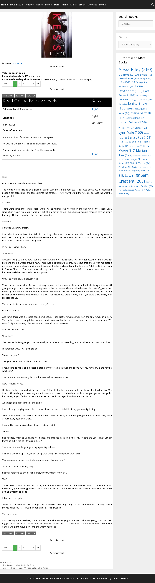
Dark (56, 4)
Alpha (65, 4)
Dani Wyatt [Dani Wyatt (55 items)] (144, 78)
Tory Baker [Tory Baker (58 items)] (125, 190)
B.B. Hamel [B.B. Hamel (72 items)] (126, 74)
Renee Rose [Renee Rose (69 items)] (127, 170)
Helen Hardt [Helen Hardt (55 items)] (142, 95)
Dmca (102, 4)
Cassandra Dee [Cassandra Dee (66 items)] (128, 78)
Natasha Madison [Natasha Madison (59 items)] (128, 159)
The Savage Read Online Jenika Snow (19, 565)
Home (4, 4)
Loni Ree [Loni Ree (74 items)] (139, 141)
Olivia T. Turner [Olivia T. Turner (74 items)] (140, 163)
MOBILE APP (16, 4)
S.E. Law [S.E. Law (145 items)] (129, 175)
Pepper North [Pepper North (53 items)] (143, 167)
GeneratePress (120, 578)
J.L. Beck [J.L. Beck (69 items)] (142, 99)
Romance (17, 63)
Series (48, 4)
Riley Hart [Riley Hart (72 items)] (142, 170)
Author (30, 4)
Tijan (95, 109)
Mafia (73, 4)
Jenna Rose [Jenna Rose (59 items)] (133, 109)
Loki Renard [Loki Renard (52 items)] (125, 142)
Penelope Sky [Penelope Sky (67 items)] (127, 167)
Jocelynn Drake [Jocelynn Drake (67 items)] (135, 117)
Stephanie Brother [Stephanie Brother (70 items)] (141, 186)
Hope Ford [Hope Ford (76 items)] (127, 99)
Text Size (30, 95)
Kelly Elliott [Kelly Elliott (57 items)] (136, 128)
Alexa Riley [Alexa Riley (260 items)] (135, 69)
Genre (39, 4)
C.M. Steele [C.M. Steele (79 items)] (143, 74)
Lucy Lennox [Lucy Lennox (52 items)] (135, 146)
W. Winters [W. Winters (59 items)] (138, 190)
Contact (92, 4)
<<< (5, 84)
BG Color (19, 95)
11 (28, 84)
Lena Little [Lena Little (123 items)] (139, 137)
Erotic (82, 4)
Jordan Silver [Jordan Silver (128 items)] (132, 122)
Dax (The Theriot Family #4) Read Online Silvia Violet (25, 568)
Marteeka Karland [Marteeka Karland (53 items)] (141, 156)
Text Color (8, 95)
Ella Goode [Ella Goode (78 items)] (127, 82)
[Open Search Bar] (152, 4)
